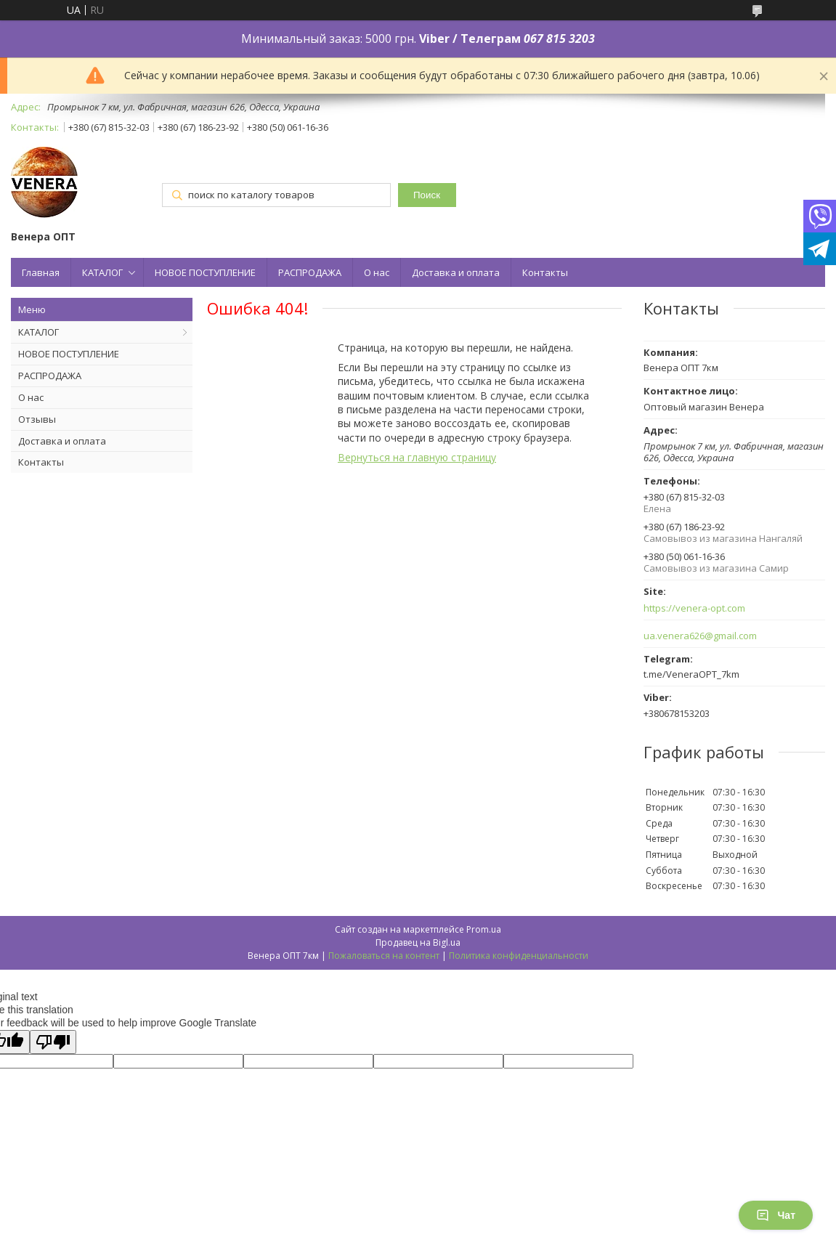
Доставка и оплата (456, 272)
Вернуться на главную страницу (417, 457)
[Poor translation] (53, 1042)
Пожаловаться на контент (383, 955)
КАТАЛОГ (102, 272)
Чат (775, 1215)
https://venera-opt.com (694, 608)
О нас (376, 272)
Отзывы (37, 419)
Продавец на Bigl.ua (418, 942)
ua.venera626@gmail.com (700, 636)
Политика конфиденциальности (518, 955)
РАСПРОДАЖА (309, 272)
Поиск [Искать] (426, 195)
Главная (41, 272)
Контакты (545, 272)
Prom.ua (483, 929)
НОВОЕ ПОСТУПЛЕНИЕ (205, 272)
